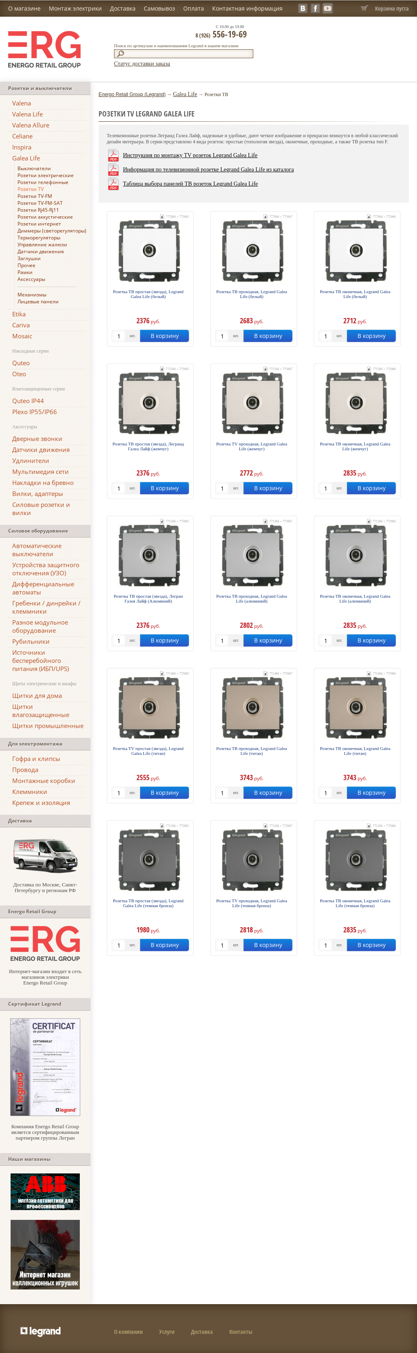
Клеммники (29, 791)
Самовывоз (159, 8)
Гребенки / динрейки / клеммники (46, 607)
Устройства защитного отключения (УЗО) (45, 569)
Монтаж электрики (75, 8)
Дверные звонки (37, 438)
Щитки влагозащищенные (40, 710)
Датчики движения (41, 251)
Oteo (19, 374)
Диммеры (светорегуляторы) (52, 230)
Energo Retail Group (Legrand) (132, 94)
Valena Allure (30, 125)
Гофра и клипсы (36, 758)
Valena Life (27, 114)
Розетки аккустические (45, 216)
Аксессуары (31, 279)
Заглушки (29, 258)
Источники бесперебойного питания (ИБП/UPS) (40, 660)
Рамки (25, 272)
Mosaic (22, 336)
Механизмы (32, 294)
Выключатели (34, 168)
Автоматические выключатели (36, 550)
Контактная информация (247, 8)
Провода (25, 769)
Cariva (21, 325)
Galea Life (26, 158)
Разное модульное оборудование (40, 626)
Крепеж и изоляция (41, 802)
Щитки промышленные (47, 725)
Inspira (21, 147)
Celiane (22, 136)
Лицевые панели (38, 301)
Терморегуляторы (39, 237)
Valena (21, 103)
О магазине (24, 8)
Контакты (240, 1331)
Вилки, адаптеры (37, 493)
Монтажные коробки (43, 780)
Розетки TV (31, 189)
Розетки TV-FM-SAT (40, 203)
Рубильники (31, 641)
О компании (128, 1331)
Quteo (21, 363)
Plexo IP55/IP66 (34, 412)
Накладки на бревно (43, 482)
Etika (19, 314)
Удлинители (30, 460)
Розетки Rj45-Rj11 (38, 209)
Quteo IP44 (28, 401)
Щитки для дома (37, 695)
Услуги (167, 1331)
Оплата (193, 8)
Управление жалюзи (42, 244)
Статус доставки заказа (142, 64)
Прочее (26, 265)
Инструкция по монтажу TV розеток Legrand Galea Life (190, 155)
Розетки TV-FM (35, 196)
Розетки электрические (46, 175)
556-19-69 (221, 34)
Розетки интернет (39, 223)
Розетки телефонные (43, 182)
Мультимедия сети (40, 471)
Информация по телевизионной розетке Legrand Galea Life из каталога (208, 170)
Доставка (123, 8)
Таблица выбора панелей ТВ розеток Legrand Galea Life (190, 184)
